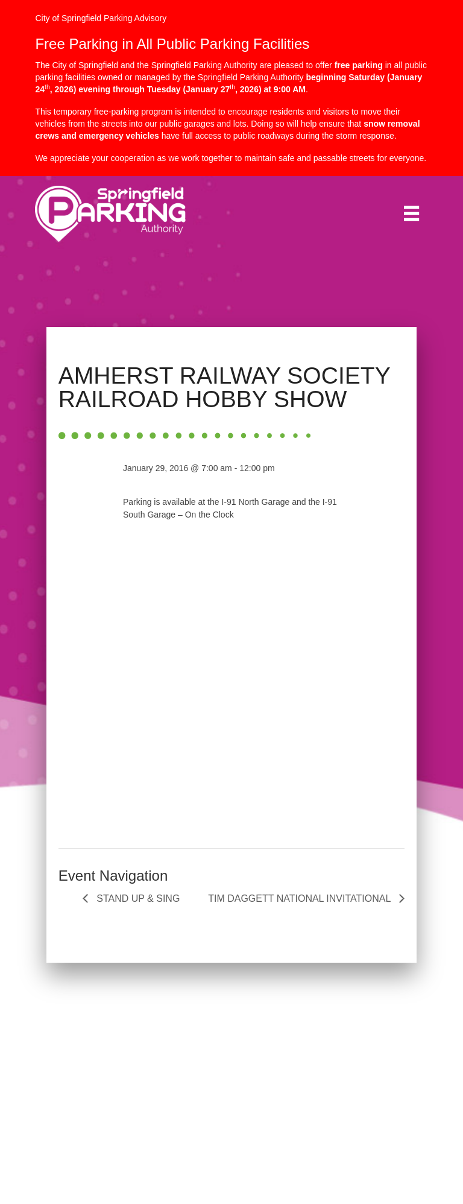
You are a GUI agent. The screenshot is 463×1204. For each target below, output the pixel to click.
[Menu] (411, 213)
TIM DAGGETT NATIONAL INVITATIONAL (300, 898)
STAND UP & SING (137, 898)
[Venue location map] (231, 715)
